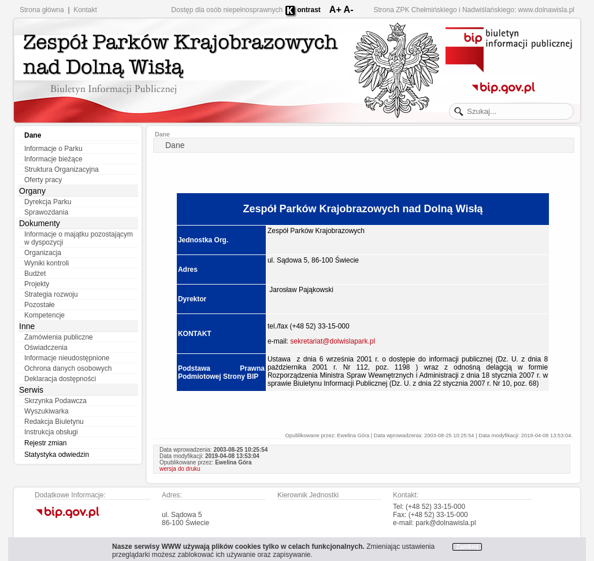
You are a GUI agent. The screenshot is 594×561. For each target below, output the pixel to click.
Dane (32, 135)
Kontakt (85, 10)
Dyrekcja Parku (47, 202)
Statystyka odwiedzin (56, 455)
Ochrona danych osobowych (68, 368)
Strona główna (42, 10)
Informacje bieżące (53, 159)
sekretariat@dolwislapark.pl (332, 341)
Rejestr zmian (45, 443)
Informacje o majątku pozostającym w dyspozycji (78, 238)
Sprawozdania (46, 212)
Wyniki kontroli (46, 263)
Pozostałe (39, 305)
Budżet (35, 274)
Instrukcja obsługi (51, 432)
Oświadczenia (46, 348)
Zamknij (467, 547)
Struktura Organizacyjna (61, 169)
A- (349, 9)
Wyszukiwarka (46, 411)
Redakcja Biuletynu (54, 422)
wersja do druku (180, 469)
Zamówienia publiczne (58, 337)
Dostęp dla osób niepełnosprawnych (227, 10)
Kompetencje (44, 315)
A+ (335, 9)
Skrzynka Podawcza (55, 401)
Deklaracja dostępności (60, 379)
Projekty (36, 284)
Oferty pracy (43, 180)
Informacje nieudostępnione (66, 358)
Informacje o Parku (53, 149)
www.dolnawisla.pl (546, 10)
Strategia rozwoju (51, 294)
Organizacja (42, 253)
